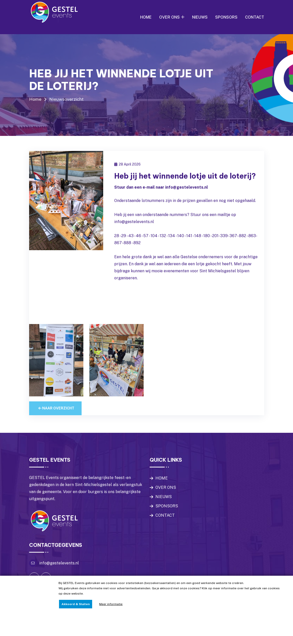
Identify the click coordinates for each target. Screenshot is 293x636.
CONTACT (254, 17)
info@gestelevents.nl (59, 572)
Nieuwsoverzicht (66, 99)
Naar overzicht (56, 418)
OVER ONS (169, 17)
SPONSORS (226, 17)
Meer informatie (111, 604)
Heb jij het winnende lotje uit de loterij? (174, 180)
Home (35, 99)
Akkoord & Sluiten (76, 604)
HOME (146, 17)
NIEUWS (200, 17)
